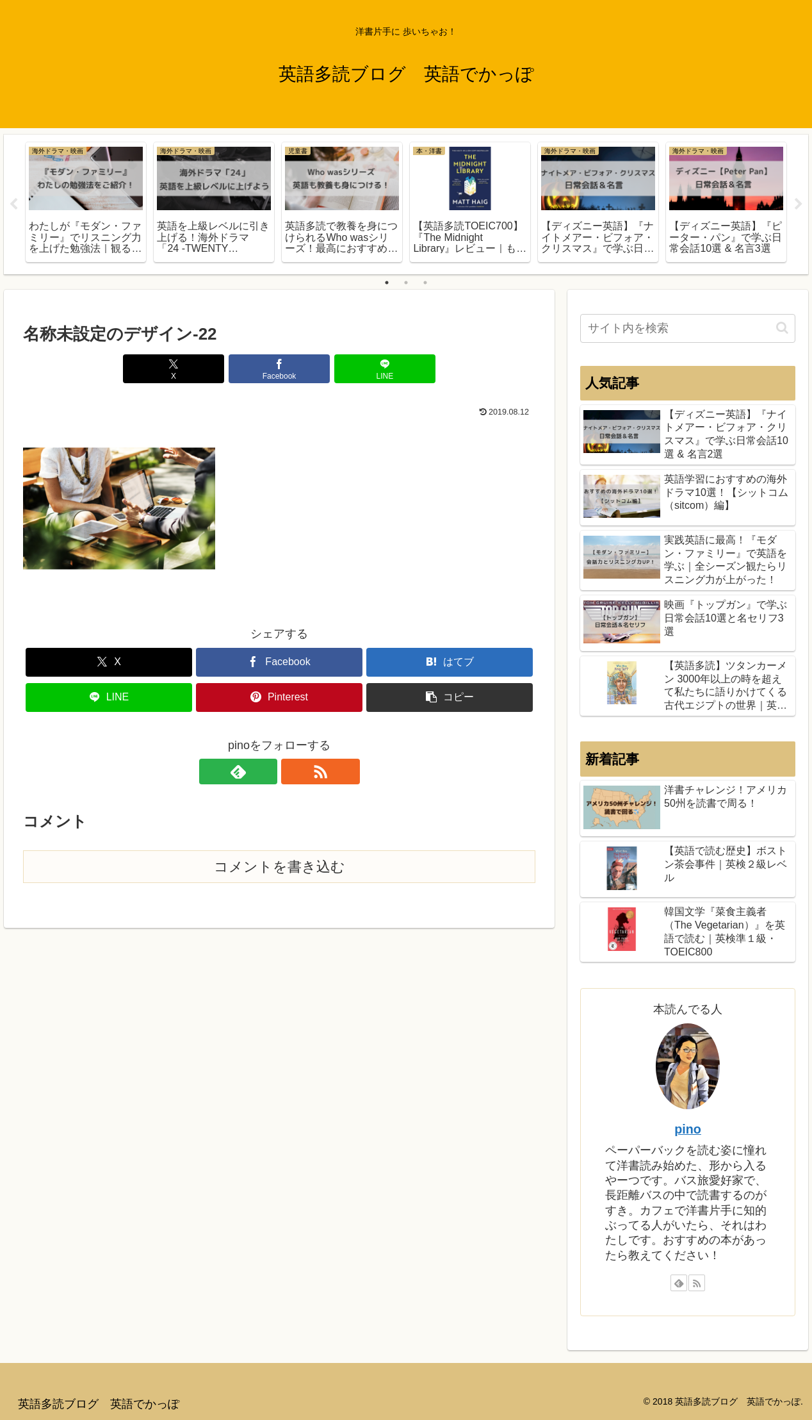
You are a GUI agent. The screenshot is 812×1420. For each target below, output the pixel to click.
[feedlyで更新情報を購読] (264, 771)
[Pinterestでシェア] (279, 697)
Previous (13, 204)
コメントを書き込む (279, 867)
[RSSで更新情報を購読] (294, 771)
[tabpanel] (86, 202)
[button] (449, 697)
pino (687, 1129)
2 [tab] (406, 282)
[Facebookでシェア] (279, 368)
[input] (687, 328)
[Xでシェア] (193, 368)
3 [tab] (425, 282)
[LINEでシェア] (365, 368)
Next (798, 204)
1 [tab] (386, 282)
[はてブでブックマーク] (449, 662)
